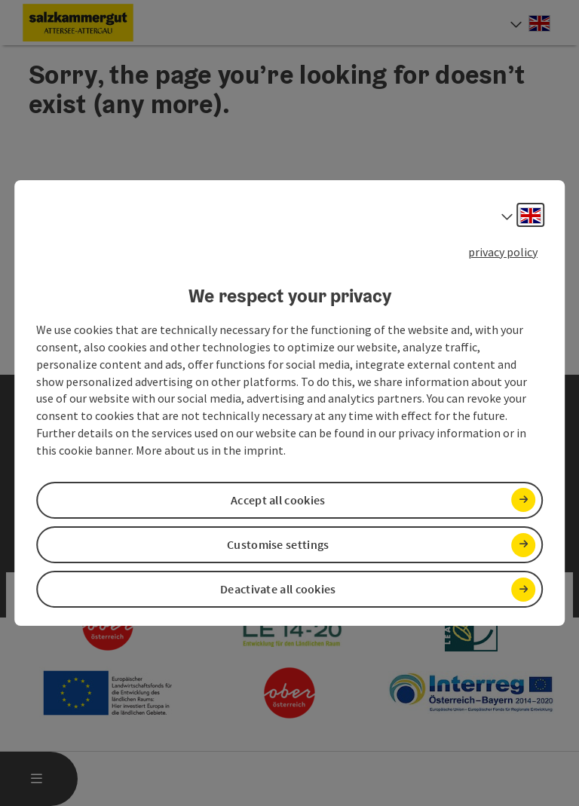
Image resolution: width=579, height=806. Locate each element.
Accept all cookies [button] (278, 499)
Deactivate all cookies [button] (278, 588)
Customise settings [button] (278, 544)
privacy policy (503, 251)
